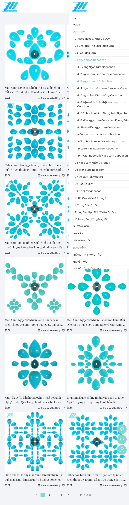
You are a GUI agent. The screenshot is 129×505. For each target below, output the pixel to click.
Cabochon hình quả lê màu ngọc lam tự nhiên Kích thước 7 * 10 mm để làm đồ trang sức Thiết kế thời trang (96, 477)
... (55, 494)
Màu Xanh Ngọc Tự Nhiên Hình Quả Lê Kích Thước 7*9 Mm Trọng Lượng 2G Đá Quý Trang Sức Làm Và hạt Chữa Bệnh (96, 245)
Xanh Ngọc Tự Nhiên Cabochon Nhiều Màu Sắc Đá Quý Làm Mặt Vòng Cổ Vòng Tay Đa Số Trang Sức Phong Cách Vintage (96, 167)
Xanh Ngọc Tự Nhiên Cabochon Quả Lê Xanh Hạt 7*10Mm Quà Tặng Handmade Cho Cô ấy (33, 400)
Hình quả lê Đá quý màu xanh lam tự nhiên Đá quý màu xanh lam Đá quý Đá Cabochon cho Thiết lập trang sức (33, 477)
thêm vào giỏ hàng (50, 98)
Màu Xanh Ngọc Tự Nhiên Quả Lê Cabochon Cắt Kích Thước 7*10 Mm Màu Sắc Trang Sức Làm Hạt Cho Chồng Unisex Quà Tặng (33, 90)
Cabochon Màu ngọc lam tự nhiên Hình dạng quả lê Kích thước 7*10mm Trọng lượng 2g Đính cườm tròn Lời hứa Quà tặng (34, 167)
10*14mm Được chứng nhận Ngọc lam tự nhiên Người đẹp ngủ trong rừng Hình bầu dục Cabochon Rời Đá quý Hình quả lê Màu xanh (96, 400)
